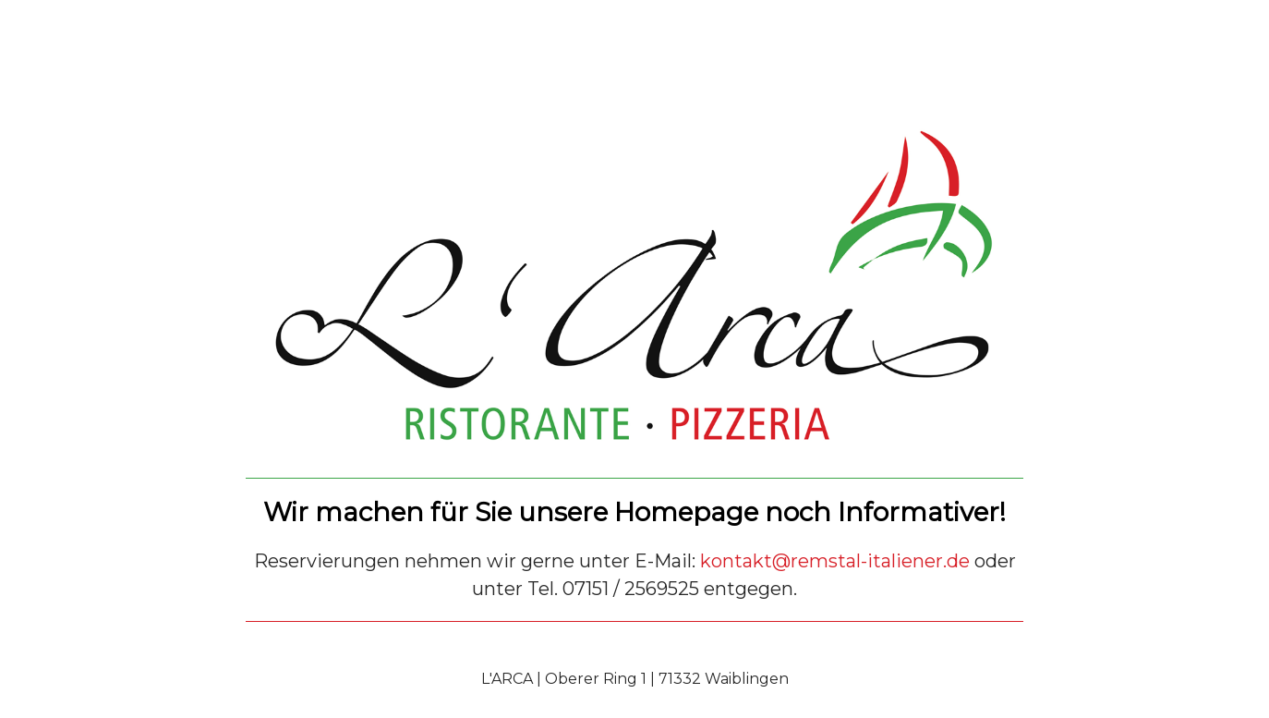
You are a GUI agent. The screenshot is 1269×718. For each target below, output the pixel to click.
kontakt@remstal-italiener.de (835, 561)
